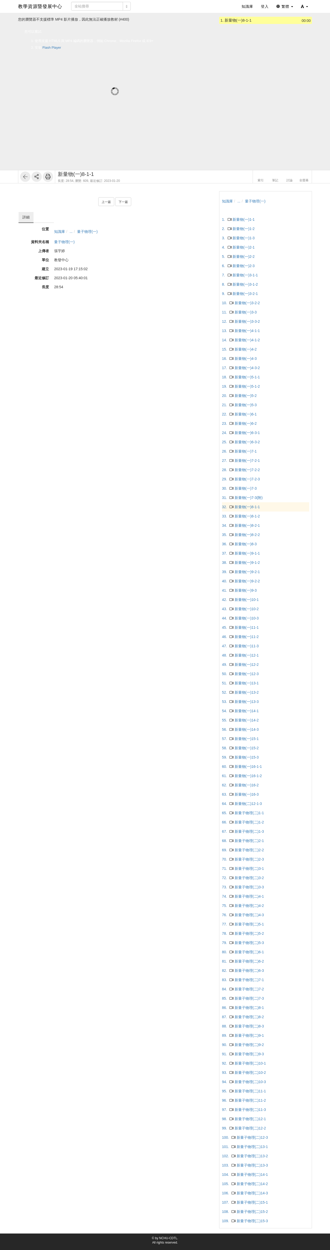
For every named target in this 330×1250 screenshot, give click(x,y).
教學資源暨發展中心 (40, 6)
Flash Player (52, 47)
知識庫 (59, 231)
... (71, 231)
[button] (304, 6)
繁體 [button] (284, 6)
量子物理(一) (87, 231)
